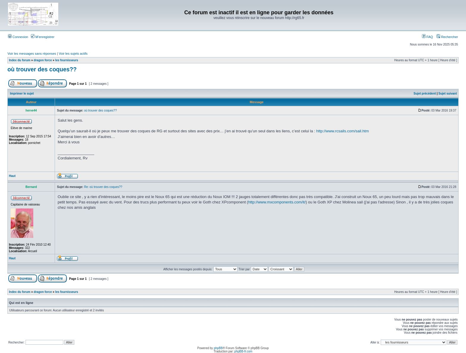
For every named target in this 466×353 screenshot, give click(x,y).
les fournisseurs (66, 60)
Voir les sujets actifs (73, 53)
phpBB (218, 348)
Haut (12, 176)
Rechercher (447, 37)
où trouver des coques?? (42, 69)
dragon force (43, 60)
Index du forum (19, 60)
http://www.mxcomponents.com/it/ (277, 202)
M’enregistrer (42, 37)
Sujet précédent (425, 93)
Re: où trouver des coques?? (103, 187)
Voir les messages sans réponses (31, 53)
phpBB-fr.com (243, 351)
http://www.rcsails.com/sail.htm (342, 131)
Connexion (18, 37)
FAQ (427, 37)
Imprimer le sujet (22, 93)
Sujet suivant (447, 93)
